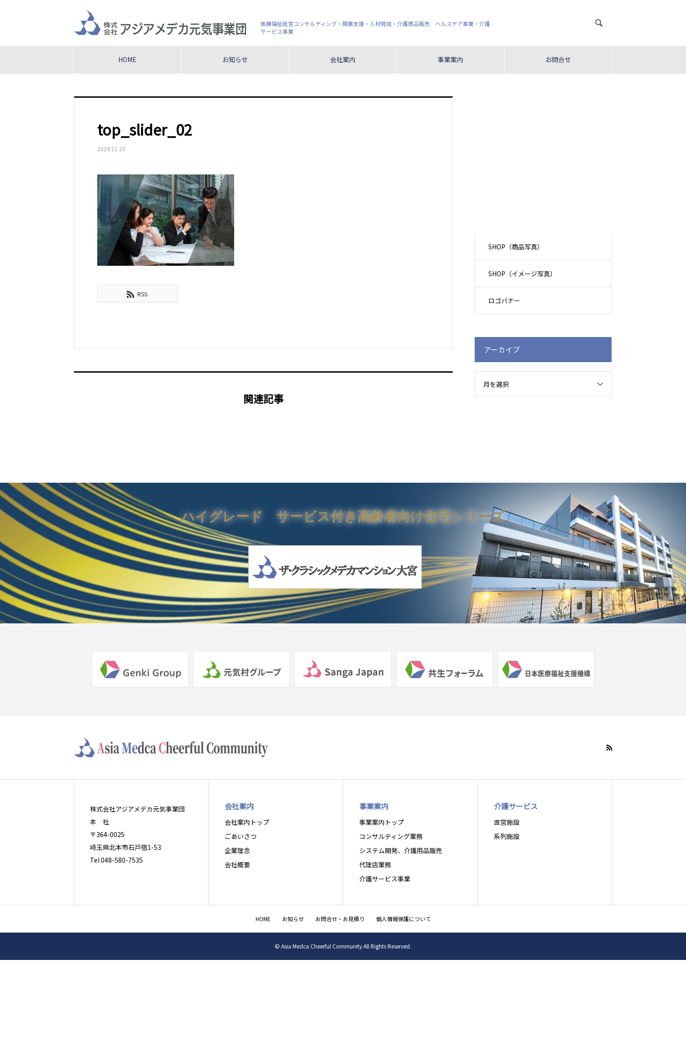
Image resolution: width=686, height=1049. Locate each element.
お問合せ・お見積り (340, 918)
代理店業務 (375, 864)
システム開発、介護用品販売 (400, 850)
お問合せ (558, 59)
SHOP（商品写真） (516, 246)
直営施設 (506, 822)
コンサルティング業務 (391, 836)
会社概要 (237, 864)
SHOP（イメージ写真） (523, 273)
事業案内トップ (381, 822)
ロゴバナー (505, 300)
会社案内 (343, 59)
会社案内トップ (247, 822)
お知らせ (235, 59)
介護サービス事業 (384, 878)
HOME (127, 59)
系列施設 (506, 836)
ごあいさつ (241, 836)
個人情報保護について (403, 918)
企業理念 (237, 850)
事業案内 (450, 59)
